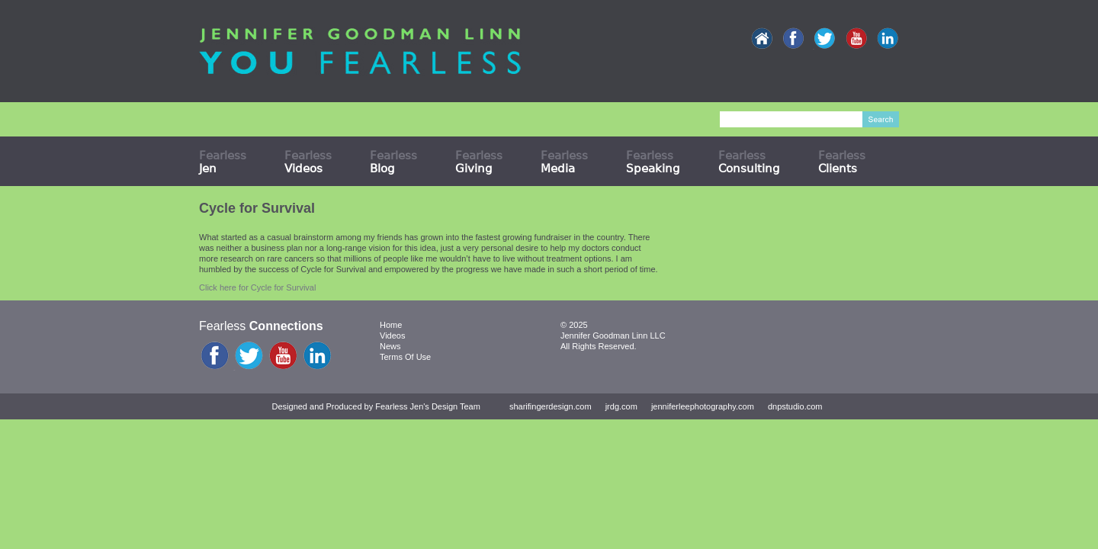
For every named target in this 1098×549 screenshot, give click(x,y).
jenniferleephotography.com (702, 406)
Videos (392, 335)
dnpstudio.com (795, 406)
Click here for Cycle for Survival (257, 287)
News (390, 346)
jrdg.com (621, 406)
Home (391, 324)
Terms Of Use (405, 356)
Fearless (222, 162)
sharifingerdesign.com (550, 406)
